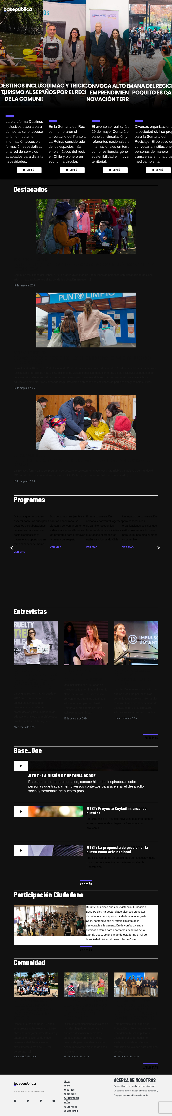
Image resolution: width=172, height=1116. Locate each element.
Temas (67, 1085)
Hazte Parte (70, 1106)
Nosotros (69, 1089)
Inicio (67, 1081)
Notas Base (70, 1094)
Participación (71, 1098)
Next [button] (168, 93)
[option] (21, 90)
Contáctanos (71, 1110)
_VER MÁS (150, 737)
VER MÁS (29, 170)
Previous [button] (3, 93)
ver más (86, 883)
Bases (67, 1102)
